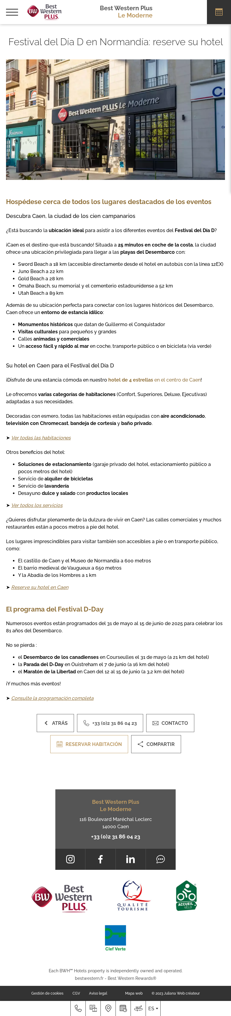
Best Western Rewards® (132, 978)
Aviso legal (98, 993)
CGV (76, 993)
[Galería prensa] (92, 1008)
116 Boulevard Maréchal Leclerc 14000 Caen (115, 822)
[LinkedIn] (131, 859)
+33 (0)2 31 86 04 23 (115, 836)
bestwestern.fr (89, 978)
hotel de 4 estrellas (130, 380)
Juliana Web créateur (182, 993)
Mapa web (134, 993)
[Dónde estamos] (108, 1008)
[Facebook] (100, 859)
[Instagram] (70, 859)
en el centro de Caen (177, 380)
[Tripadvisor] (161, 859)
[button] (100, 170)
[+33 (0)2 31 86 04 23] (77, 1008)
